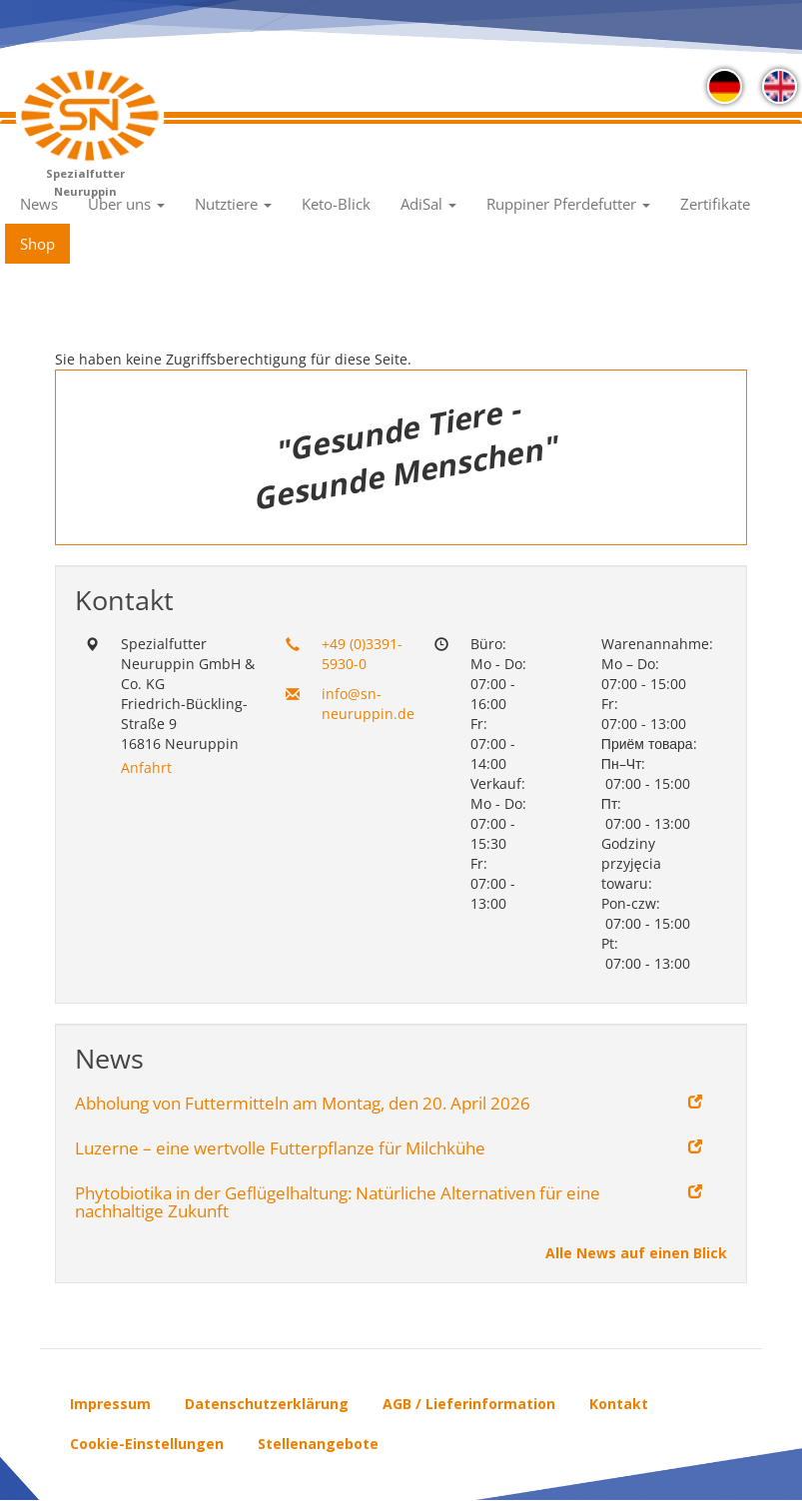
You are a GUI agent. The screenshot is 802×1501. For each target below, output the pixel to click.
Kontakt (618, 1403)
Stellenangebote (318, 1443)
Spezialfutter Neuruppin (85, 180)
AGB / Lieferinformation (469, 1403)
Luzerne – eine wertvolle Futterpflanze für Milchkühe (280, 1148)
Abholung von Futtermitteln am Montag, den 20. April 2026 (302, 1104)
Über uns (126, 204)
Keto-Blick (336, 204)
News (39, 204)
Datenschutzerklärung (267, 1403)
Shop (37, 244)
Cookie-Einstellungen (147, 1443)
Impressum (110, 1403)
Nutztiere (233, 204)
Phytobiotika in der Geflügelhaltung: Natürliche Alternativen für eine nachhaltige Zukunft (337, 1202)
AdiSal (428, 204)
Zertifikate (715, 204)
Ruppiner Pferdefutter (568, 204)
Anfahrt (146, 767)
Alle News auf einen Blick (636, 1252)
